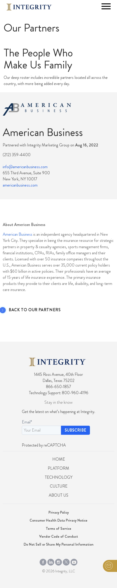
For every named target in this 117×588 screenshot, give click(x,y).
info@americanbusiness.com (25, 167)
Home (58, 459)
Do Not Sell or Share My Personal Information (59, 544)
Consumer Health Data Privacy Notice (58, 520)
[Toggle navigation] (106, 6)
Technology (58, 477)
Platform (58, 468)
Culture (58, 486)
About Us (58, 495)
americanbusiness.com (20, 185)
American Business (17, 244)
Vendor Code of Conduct (58, 536)
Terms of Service (58, 528)
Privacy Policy (58, 512)
